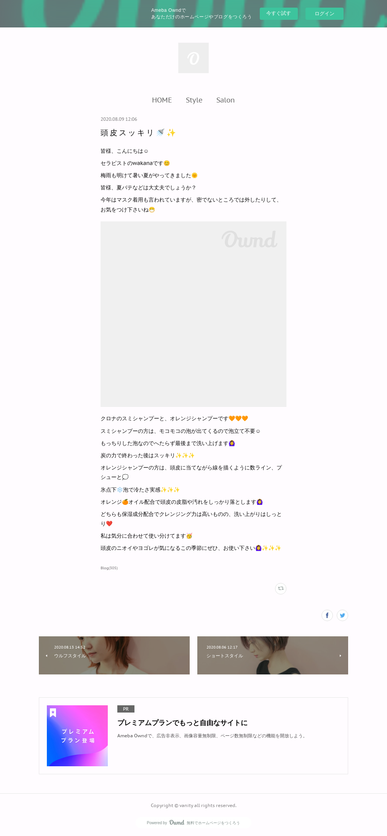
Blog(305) (109, 567)
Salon (225, 99)
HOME (162, 99)
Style (194, 99)
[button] (162, 99)
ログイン (324, 13)
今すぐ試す (278, 13)
